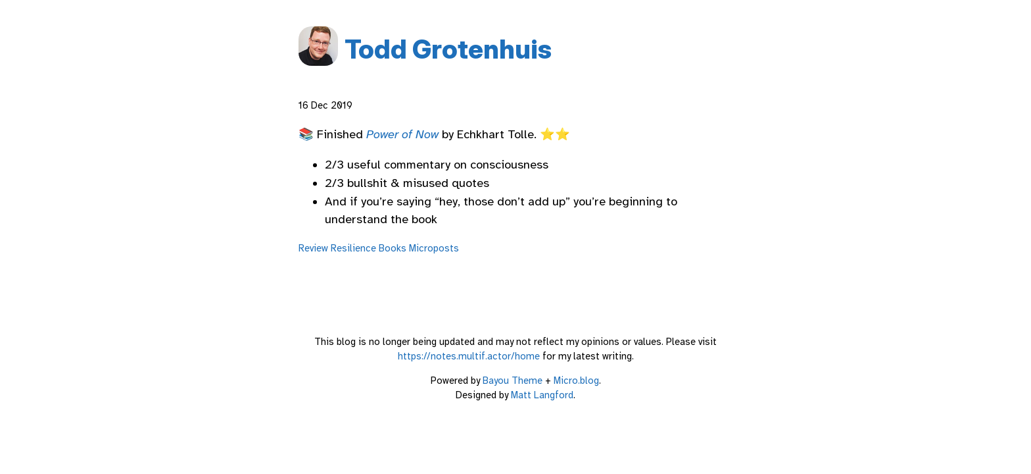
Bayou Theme (512, 380)
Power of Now (402, 134)
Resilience (353, 248)
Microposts (434, 248)
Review (313, 248)
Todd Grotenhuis (448, 49)
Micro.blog (576, 380)
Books (392, 248)
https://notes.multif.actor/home (469, 356)
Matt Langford (542, 395)
